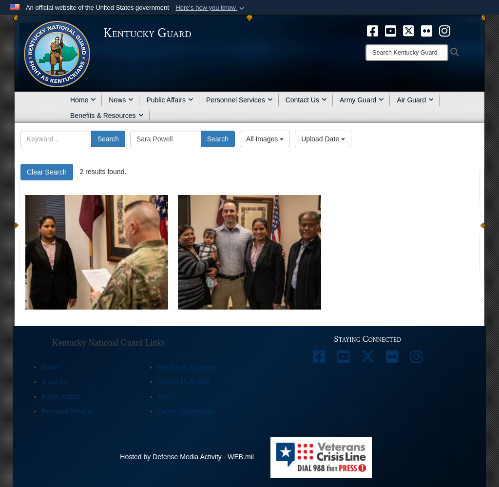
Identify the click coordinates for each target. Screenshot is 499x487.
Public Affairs (169, 100)
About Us (54, 382)
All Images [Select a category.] (265, 139)
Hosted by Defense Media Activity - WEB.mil (187, 457)
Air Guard (415, 100)
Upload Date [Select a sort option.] (323, 139)
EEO (164, 396)
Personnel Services (239, 100)
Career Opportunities (186, 411)
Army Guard (362, 100)
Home (83, 100)
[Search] (406, 52)
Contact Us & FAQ (183, 382)
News (121, 100)
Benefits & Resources (107, 115)
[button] (210, 8)
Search (108, 139)
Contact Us (306, 100)
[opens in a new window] (372, 30)
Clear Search (47, 172)
